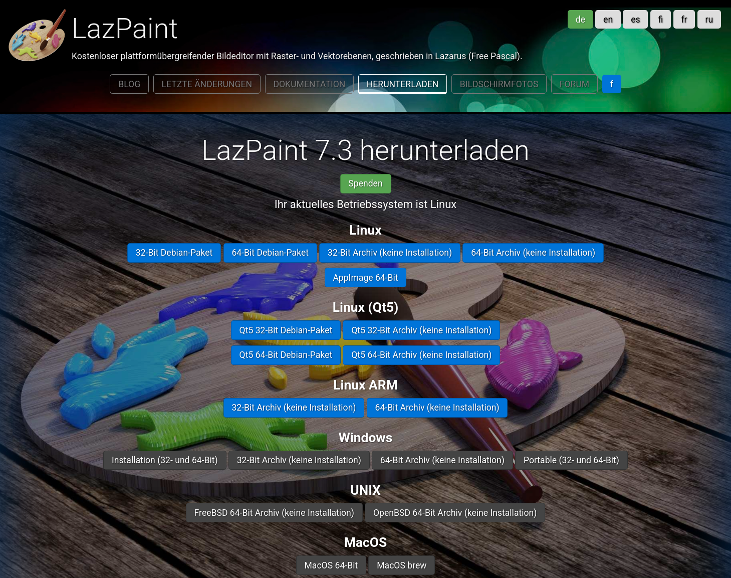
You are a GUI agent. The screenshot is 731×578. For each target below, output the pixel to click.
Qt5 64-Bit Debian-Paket (286, 355)
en (608, 20)
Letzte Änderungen (207, 84)
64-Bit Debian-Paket (270, 253)
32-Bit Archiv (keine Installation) (390, 253)
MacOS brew (401, 565)
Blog (129, 84)
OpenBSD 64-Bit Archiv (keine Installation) (455, 513)
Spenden (365, 183)
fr (684, 20)
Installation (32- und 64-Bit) (165, 460)
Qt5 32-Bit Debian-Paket (286, 330)
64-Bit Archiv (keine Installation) (533, 253)
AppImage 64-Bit (365, 278)
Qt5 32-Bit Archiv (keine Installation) (421, 330)
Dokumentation (309, 84)
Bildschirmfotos (499, 84)
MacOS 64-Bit (331, 565)
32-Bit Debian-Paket (174, 253)
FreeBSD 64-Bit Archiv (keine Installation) (274, 513)
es (635, 20)
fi (660, 20)
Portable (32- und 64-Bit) (571, 460)
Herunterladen (403, 84)
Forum (574, 84)
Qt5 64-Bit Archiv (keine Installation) (421, 355)
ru (709, 20)
